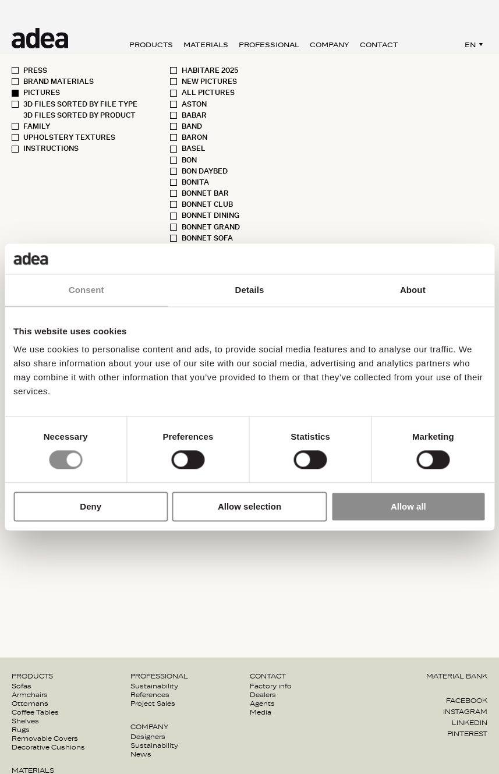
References (149, 694)
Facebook (466, 700)
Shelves (25, 721)
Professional (269, 44)
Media (260, 712)
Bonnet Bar (205, 193)
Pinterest (467, 733)
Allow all (408, 506)
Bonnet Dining (210, 215)
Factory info (271, 686)
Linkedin (469, 722)
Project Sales (152, 703)
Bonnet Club (207, 204)
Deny (90, 506)
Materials (205, 44)
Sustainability (154, 686)
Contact (379, 44)
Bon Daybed (205, 171)
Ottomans (30, 703)
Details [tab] (249, 290)
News (140, 754)
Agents (262, 703)
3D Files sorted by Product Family (79, 121)
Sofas (21, 686)
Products (151, 44)
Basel (194, 148)
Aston (194, 104)
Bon (189, 160)
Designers (147, 736)
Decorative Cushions (48, 747)
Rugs (21, 729)
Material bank (456, 676)
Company (329, 44)
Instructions (51, 148)
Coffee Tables (35, 712)
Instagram (465, 711)
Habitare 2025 (210, 70)
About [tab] (413, 290)
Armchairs (30, 694)
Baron (194, 137)
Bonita (195, 182)
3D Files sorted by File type (80, 104)
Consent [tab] (86, 290)
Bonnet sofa (207, 238)
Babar (194, 115)
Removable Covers (45, 738)
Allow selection (249, 506)
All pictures (208, 92)
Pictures (41, 92)
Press (35, 70)
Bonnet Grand (211, 227)
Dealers (263, 694)
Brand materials (58, 81)
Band (192, 126)
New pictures (209, 81)
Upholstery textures (69, 137)
